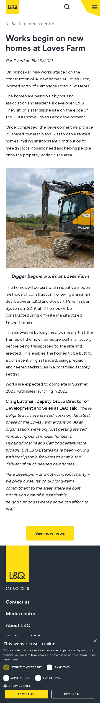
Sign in (77, 6)
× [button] (95, 641)
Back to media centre (32, 23)
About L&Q (18, 625)
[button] (50, 685)
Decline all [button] (73, 694)
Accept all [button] (27, 694)
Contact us (18, 602)
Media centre (20, 613)
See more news (50, 533)
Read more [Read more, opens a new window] (10, 659)
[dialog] (50, 669)
